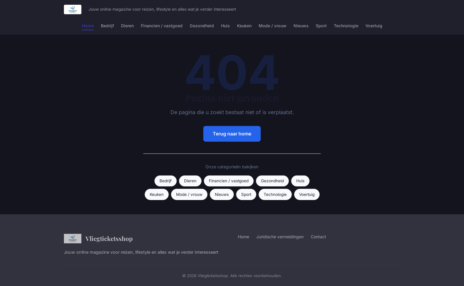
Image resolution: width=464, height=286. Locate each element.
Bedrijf (107, 25)
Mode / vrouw (272, 25)
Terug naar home (232, 134)
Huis (225, 25)
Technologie (346, 25)
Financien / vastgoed (162, 25)
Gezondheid (202, 25)
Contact (318, 236)
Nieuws (301, 25)
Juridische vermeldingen (280, 236)
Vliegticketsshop (98, 238)
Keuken (244, 25)
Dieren (127, 25)
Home (88, 25)
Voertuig (373, 25)
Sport (321, 25)
